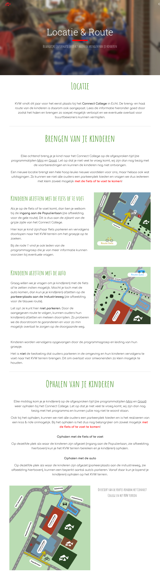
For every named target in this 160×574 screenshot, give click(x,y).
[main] (80, 38)
